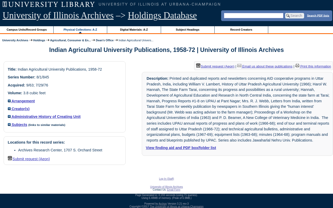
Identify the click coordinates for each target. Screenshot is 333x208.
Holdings (39, 40)
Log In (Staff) (166, 178)
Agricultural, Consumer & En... (70, 40)
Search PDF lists (318, 15)
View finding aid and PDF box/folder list (181, 148)
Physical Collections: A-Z (80, 29)
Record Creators (241, 29)
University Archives (15, 40)
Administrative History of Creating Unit (44, 117)
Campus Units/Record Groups (27, 29)
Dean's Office (104, 40)
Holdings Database (162, 15)
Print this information (313, 66)
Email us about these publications (265, 66)
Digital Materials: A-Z (134, 29)
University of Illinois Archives (58, 15)
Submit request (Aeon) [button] (29, 159)
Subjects (17, 125)
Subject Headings (188, 29)
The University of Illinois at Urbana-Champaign (177, 206)
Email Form (173, 189)
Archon (163, 203)
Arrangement (21, 101)
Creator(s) (19, 109)
